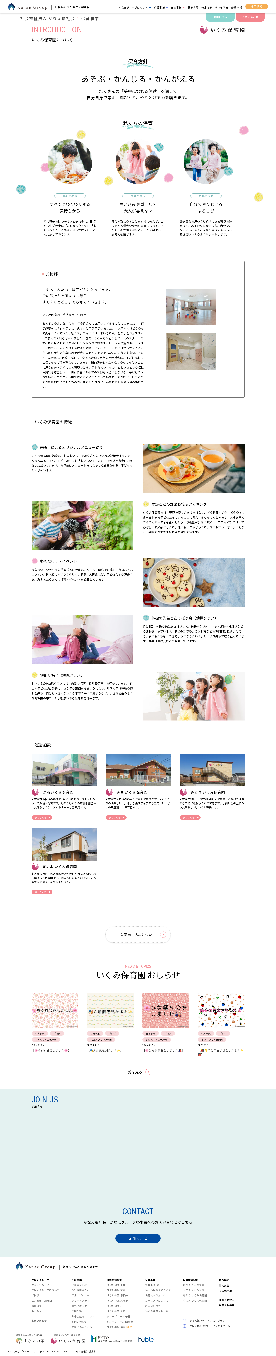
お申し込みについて (83, 1316)
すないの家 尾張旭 (117, 1300)
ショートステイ (80, 1300)
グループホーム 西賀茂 (120, 1321)
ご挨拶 (35, 1295)
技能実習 (193, 7)
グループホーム (80, 1295)
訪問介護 (77, 1311)
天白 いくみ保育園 (193, 1289)
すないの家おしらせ (83, 1326)
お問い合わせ (250, 17)
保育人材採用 (227, 1305)
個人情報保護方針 (86, 1351)
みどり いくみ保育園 (195, 1295)
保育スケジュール (155, 1295)
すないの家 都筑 (119, 1326)
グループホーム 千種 (119, 1316)
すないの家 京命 (116, 1289)
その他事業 (221, 7)
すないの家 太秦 (116, 1311)
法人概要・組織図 (42, 1300)
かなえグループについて (133, 7)
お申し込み (220, 17)
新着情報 (236, 7)
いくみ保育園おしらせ (158, 1311)
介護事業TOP (79, 1284)
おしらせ (37, 1311)
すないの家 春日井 (117, 1295)
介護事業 (159, 7)
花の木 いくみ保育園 (195, 1300)
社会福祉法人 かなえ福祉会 (59, 18)
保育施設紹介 (191, 1279)
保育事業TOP (153, 1284)
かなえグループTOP (43, 1284)
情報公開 (37, 1305)
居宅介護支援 (79, 1305)
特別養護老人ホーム (83, 1289)
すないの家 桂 (115, 1305)
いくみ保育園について (158, 1289)
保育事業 (176, 7)
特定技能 (206, 7)
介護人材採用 (227, 1299)
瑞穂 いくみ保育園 (193, 1284)
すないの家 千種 (116, 1284)
